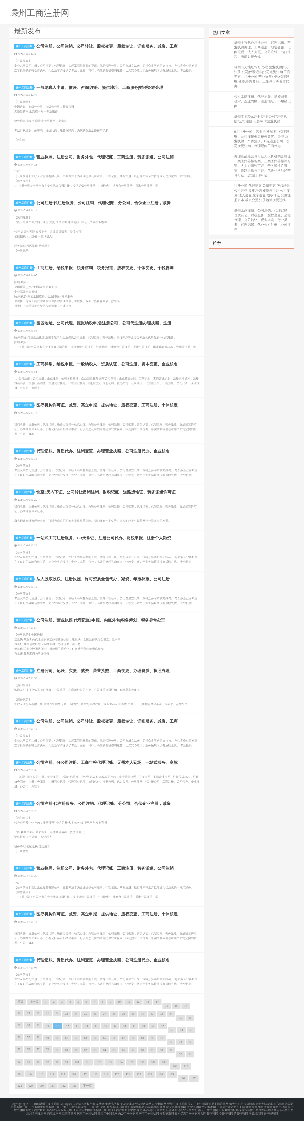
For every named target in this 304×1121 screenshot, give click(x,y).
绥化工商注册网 (177, 1104)
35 (180, 1018)
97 (47, 1062)
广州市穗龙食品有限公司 (44, 1106)
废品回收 (113, 1104)
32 (152, 1013)
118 (95, 1074)
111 (20, 1073)
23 (66, 1013)
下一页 (87, 1085)
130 (41, 1085)
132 (63, 1085)
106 (142, 1062)
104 (120, 1062)
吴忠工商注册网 (198, 1104)
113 (41, 1074)
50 (143, 1026)
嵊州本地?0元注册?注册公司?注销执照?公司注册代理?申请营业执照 (260, 119)
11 (128, 1001)
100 (77, 1062)
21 (47, 1013)
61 (66, 1038)
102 (98, 1062)
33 (161, 1013)
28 (114, 1013)
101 (88, 1062)
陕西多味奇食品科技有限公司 (146, 1109)
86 (123, 1050)
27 (104, 1013)
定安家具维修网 (176, 1106)
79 (57, 1050)
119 (106, 1074)
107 (153, 1062)
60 (57, 1038)
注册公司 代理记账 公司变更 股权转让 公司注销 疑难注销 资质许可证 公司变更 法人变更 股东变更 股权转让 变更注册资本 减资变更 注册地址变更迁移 (262, 193)
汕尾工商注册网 (218, 1104)
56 (19, 1037)
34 (171, 1013)
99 (66, 1062)
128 (20, 1085)
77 (38, 1049)
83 (95, 1050)
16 (176, 1005)
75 (19, 1049)
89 (152, 1050)
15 (166, 1005)
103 (109, 1062)
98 (57, 1062)
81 (76, 1050)
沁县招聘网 (226, 1112)
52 (162, 1026)
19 (28, 1013)
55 (191, 1030)
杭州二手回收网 (87, 1112)
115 (63, 1074)
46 (105, 1026)
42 (67, 1026)
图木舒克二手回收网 (187, 1112)
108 (164, 1062)
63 (85, 1038)
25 (85, 1013)
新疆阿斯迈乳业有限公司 (181, 1109)
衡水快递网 (194, 1106)
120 (117, 1074)
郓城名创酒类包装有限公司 (276, 1109)
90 (161, 1050)
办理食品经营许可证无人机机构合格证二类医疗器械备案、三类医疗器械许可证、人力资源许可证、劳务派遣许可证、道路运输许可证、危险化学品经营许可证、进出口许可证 (262, 166)
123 (150, 1074)
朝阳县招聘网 (209, 1112)
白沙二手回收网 (128, 1112)
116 (73, 1074)
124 (161, 1074)
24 (76, 1013)
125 (172, 1074)
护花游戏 (126, 1104)
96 (38, 1062)
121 (128, 1074)
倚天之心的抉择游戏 (242, 1104)
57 (28, 1037)
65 (104, 1038)
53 (172, 1030)
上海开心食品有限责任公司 (78, 1106)
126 (182, 1078)
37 (19, 1025)
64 (95, 1038)
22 (57, 1013)
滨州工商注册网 (36, 1112)
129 (30, 1085)
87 (133, 1050)
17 (185, 1005)
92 (180, 1054)
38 (28, 1025)
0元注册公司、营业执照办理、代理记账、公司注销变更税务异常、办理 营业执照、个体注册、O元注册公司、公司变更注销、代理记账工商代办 (262, 139)
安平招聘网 (271, 1112)
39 (38, 1025)
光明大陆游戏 (264, 1104)
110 (186, 1066)
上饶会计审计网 (227, 1106)
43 (77, 1026)
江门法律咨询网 (247, 1106)
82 (85, 1050)
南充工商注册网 (208, 1109)
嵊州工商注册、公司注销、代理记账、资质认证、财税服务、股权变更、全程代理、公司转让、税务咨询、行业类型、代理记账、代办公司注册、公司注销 (262, 220)
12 (138, 1001)
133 (74, 1085)
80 (66, 1050)
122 (139, 1074)
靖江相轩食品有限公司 (109, 1106)
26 (95, 1013)
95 (28, 1062)
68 (133, 1038)
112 (30, 1073)
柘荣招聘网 (159, 1104)
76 (28, 1049)
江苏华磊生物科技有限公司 (90, 1109)
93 (190, 1054)
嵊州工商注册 (25, 46)
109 (175, 1066)
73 (180, 1042)
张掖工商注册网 (118, 1109)
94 (19, 1062)
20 (38, 1013)
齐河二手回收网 (108, 1112)
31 (142, 1013)
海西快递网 (167, 1112)
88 (142, 1050)
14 (157, 1001)
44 (86, 1026)
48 (124, 1026)
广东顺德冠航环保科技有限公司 (239, 1109)
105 (131, 1062)
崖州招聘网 (280, 1106)
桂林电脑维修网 (155, 1106)
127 (193, 1078)
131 (52, 1085)
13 (147, 1001)
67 (123, 1038)
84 (104, 1050)
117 (84, 1074)
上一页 (34, 1001)
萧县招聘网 (241, 1112)
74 (190, 1042)
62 (76, 1038)
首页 (20, 1001)
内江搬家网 (54, 1112)
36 (190, 1018)
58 (38, 1037)
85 (114, 1050)
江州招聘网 (69, 1112)
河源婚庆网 (256, 1112)
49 (134, 1026)
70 (152, 1038)
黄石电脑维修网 (135, 1106)
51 (153, 1026)
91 (171, 1050)
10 (119, 1001)
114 (52, 1074)
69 (142, 1038)
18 (19, 1013)
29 (123, 1013)
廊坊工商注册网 (36, 1109)
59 (47, 1038)
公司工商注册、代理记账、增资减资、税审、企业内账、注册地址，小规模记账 (262, 101)
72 (171, 1042)
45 (96, 1026)
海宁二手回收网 (149, 1112)
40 (47, 1026)
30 (133, 1013)
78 (47, 1049)
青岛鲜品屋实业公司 (59, 1109)
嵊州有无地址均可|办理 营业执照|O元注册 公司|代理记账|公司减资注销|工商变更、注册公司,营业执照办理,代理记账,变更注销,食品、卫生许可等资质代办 (262, 76)
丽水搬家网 (265, 1106)
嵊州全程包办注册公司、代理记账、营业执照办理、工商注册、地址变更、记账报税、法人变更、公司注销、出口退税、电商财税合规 (262, 50)
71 (161, 1038)
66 (114, 1038)
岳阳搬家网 (209, 1106)
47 (115, 1026)
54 (181, 1030)
